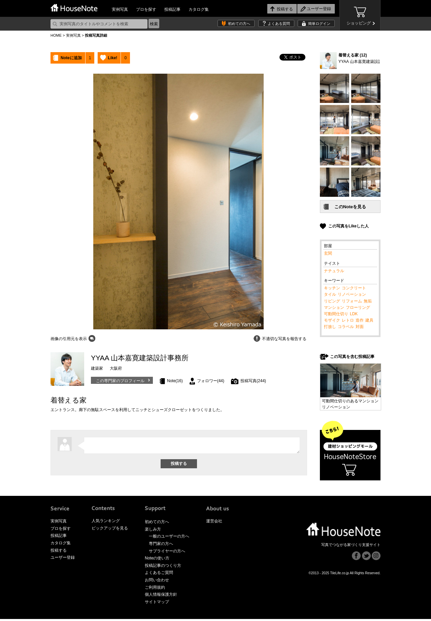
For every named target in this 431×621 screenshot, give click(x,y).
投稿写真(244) (253, 380)
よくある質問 (279, 24)
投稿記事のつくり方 (163, 567)
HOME (56, 35)
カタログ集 (199, 9)
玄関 (328, 253)
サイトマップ (157, 603)
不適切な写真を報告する (284, 338)
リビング (332, 301)
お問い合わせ (157, 581)
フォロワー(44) (210, 380)
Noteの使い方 (157, 560)
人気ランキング (106, 522)
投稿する (59, 552)
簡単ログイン (319, 24)
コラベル (346, 326)
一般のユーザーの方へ (169, 538)
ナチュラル (334, 270)
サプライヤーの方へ (167, 552)
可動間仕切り (336, 314)
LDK (354, 314)
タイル (330, 294)
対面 (360, 326)
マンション (334, 307)
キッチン (332, 288)
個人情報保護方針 (161, 596)
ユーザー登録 (63, 559)
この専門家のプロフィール (120, 380)
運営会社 (214, 523)
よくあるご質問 (159, 574)
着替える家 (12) (352, 55)
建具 (369, 320)
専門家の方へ (161, 545)
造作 (360, 320)
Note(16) (175, 380)
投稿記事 (172, 9)
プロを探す (146, 9)
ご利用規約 (155, 589)
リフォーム (352, 301)
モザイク (332, 320)
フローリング (358, 307)
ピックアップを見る (110, 529)
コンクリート (354, 288)
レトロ (348, 320)
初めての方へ (239, 24)
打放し (330, 326)
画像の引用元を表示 (69, 338)
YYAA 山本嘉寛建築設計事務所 (366, 61)
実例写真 (120, 9)
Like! (112, 58)
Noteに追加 (71, 58)
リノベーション (352, 294)
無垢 (368, 301)
